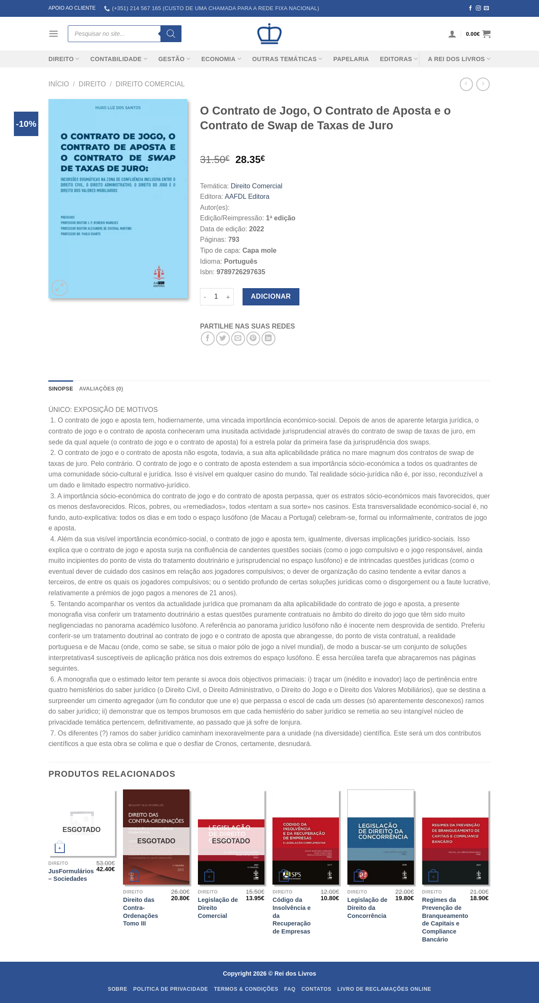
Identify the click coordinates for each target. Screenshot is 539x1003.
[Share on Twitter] (223, 338)
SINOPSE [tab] (60, 388)
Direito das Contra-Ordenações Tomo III (140, 911)
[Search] (170, 33)
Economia (221, 59)
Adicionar (271, 296)
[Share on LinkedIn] (268, 338)
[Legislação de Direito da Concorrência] (380, 837)
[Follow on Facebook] (470, 8)
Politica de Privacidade (170, 989)
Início (58, 84)
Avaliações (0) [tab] (101, 388)
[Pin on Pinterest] (253, 338)
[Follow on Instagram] (478, 8)
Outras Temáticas (287, 59)
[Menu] (53, 33)
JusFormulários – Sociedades (71, 875)
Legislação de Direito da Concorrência (367, 907)
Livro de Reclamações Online (384, 989)
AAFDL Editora (247, 196)
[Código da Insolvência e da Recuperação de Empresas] (305, 837)
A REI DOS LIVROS (459, 59)
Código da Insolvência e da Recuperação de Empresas (291, 915)
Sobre (118, 989)
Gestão (174, 59)
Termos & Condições (246, 989)
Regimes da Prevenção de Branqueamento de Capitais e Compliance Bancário (445, 919)
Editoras (399, 59)
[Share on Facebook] (208, 338)
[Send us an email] (486, 8)
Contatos (317, 989)
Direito (64, 59)
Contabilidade (119, 59)
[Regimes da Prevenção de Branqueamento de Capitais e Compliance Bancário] (455, 837)
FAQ (290, 989)
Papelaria (351, 59)
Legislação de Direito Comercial (218, 907)
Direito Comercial (149, 84)
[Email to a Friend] (238, 338)
